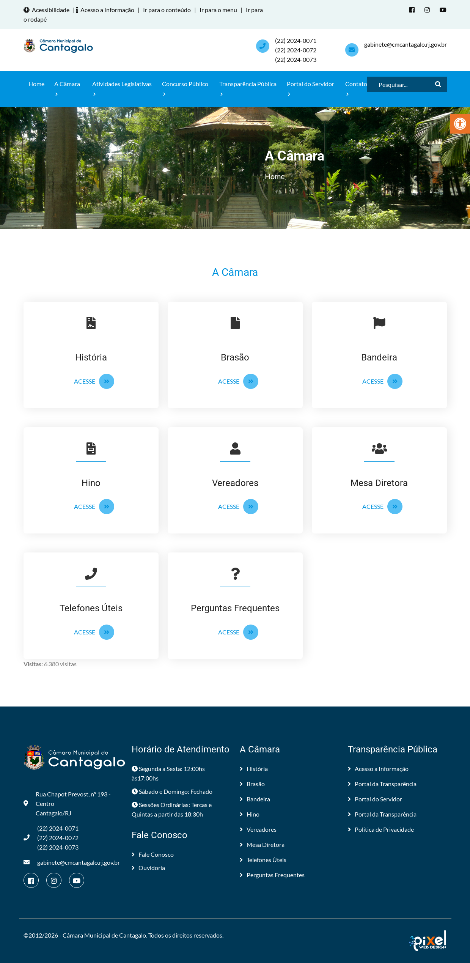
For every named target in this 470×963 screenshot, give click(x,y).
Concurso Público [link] (185, 88)
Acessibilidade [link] (48, 9)
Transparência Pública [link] (248, 88)
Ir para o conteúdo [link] (167, 9)
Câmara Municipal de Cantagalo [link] (104, 935)
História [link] (254, 768)
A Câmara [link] (67, 88)
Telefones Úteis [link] (263, 859)
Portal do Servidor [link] (310, 88)
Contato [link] (356, 88)
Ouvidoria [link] (148, 867)
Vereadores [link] (258, 829)
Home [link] (36, 83)
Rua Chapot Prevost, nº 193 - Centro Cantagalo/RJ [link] (67, 803)
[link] (460, 124)
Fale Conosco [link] (153, 854)
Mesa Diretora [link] (262, 844)
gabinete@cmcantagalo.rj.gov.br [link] (405, 44)
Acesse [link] (94, 381)
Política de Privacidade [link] (381, 829)
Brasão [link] (252, 783)
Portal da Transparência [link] (382, 783)
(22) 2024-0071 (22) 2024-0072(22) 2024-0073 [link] (295, 50)
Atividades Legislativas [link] (122, 88)
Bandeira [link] (255, 798)
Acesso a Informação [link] (106, 9)
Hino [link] (249, 814)
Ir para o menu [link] (218, 9)
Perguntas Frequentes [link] (272, 874)
